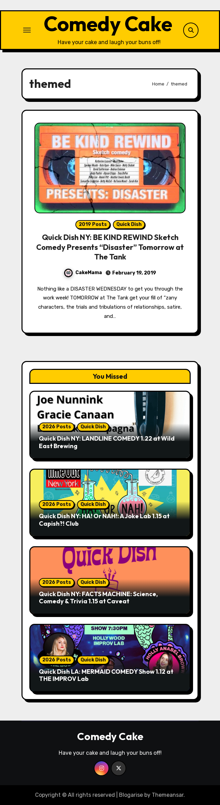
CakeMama (83, 273)
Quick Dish (129, 224)
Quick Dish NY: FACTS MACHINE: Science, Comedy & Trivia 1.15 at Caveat (98, 597)
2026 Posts (56, 427)
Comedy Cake (108, 24)
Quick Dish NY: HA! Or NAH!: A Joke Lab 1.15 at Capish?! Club (104, 519)
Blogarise (131, 795)
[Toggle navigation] (26, 30)
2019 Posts (93, 224)
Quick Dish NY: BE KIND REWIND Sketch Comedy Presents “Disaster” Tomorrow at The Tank (110, 246)
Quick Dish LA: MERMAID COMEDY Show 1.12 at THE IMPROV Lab (106, 675)
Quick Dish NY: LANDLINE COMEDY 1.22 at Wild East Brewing (107, 442)
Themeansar (168, 795)
